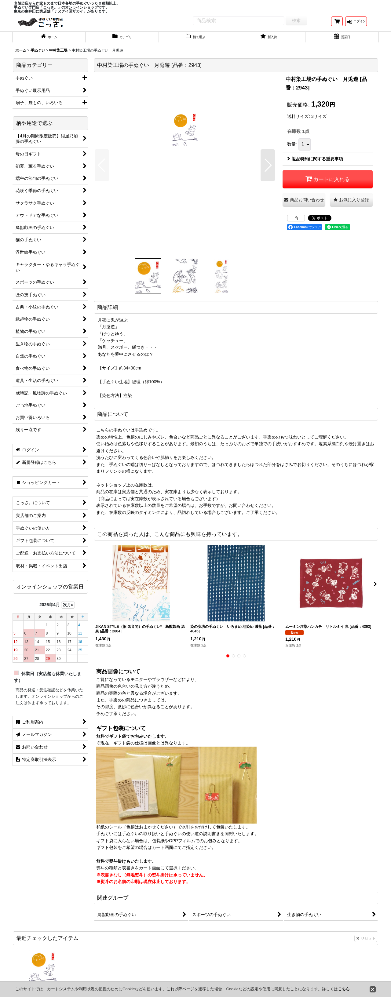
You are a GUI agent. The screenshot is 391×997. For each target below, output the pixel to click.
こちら (344, 989)
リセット (365, 943)
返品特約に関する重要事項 (315, 164)
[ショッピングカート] (337, 23)
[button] (102, 171)
